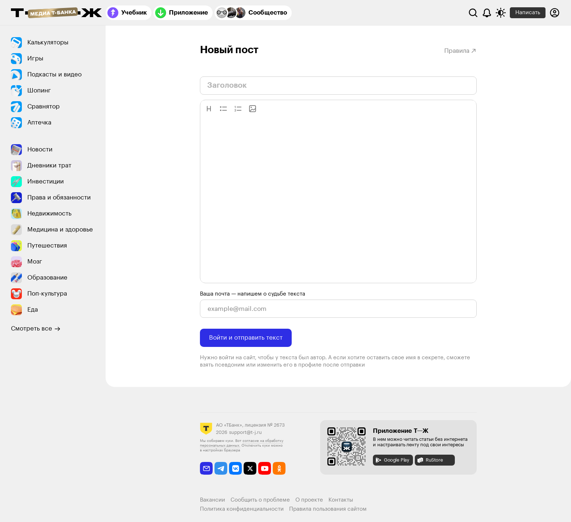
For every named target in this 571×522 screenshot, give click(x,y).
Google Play (392, 460)
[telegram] (220, 468)
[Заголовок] (208, 108)
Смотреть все (35, 328)
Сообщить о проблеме (260, 500)
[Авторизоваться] (554, 12)
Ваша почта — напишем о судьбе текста (252, 294)
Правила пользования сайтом (328, 509)
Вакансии (212, 500)
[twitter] (250, 468)
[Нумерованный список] (238, 108)
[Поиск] (473, 12)
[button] (208, 108)
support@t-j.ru (245, 432)
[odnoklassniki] (279, 468)
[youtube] (264, 468)
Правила (460, 51)
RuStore (430, 460)
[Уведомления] (486, 12)
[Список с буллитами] (223, 108)
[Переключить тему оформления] (500, 12)
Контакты (340, 500)
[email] (206, 468)
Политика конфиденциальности (242, 509)
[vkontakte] (235, 468)
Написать (527, 12)
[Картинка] (252, 108)
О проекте (309, 500)
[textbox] (338, 199)
